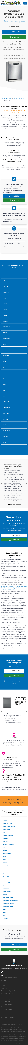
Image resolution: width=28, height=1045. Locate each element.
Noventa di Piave (7, 883)
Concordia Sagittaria (8, 844)
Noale (4, 880)
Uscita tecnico (4, 988)
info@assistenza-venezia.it (9, 977)
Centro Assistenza (7, 98)
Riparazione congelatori (7, 999)
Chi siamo (3, 983)
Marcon (5, 862)
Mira (4, 871)
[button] (1, 483)
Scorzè (4, 909)
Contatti (3, 985)
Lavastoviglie (9, 586)
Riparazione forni (5, 1001)
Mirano (4, 874)
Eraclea (5, 850)
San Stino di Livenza (18, 98)
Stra (4, 915)
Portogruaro (6, 889)
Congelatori (4, 590)
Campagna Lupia (7, 823)
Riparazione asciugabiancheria (9, 991)
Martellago (6, 865)
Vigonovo (5, 918)
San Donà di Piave (8, 897)
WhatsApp (14, 37)
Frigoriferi (16, 586)
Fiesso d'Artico (7, 853)
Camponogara (6, 829)
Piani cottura (7, 588)
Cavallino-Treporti (8, 835)
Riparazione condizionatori (8, 993)
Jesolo (4, 859)
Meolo (4, 868)
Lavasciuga (11, 590)
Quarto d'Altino (7, 892)
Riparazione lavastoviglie (7, 1009)
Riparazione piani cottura (7, 1017)
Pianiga (5, 886)
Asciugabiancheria (16, 588)
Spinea (4, 912)
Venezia (5, 821)
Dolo (4, 847)
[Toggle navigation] (25, 3)
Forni (2, 588)
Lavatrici (3, 586)
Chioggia (5, 841)
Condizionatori (23, 586)
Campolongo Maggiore (9, 826)
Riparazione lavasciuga (7, 1007)
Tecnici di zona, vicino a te (13, 52)
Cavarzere (5, 838)
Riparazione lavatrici (6, 1015)
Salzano (5, 894)
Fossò (4, 856)
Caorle (4, 832)
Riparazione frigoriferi (6, 1004)
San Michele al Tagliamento (10, 900)
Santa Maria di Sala (8, 906)
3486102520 (14, 32)
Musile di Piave (7, 877)
